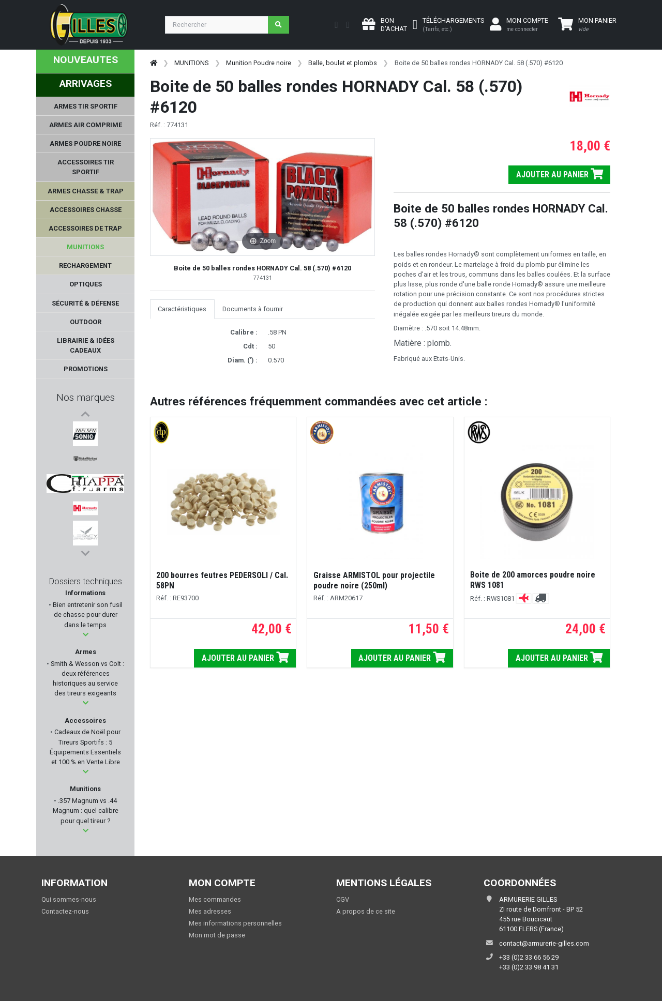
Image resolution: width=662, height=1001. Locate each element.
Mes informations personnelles (235, 923)
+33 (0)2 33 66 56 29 (529, 957)
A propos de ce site (365, 911)
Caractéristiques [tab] (182, 309)
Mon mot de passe (217, 935)
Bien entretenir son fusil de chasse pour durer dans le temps (87, 614)
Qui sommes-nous (68, 899)
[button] (85, 635)
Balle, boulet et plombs (342, 63)
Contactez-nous (65, 911)
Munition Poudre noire (258, 63)
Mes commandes (215, 899)
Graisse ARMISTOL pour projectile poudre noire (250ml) (374, 580)
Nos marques (85, 397)
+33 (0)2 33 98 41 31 (529, 967)
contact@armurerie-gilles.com (544, 943)
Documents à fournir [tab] (252, 309)
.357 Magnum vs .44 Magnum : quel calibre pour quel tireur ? (85, 810)
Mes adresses (210, 911)
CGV (342, 899)
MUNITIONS (191, 63)
